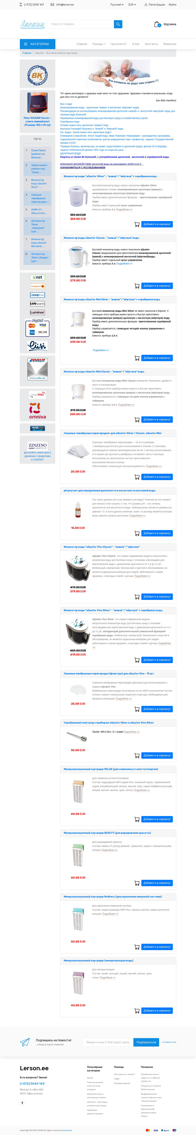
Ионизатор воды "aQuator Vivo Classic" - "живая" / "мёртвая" (102, 547)
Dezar (90, 1078)
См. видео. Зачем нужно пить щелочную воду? (86, 132)
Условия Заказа (122, 1083)
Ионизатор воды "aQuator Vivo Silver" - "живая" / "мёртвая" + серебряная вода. (113, 610)
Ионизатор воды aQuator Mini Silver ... (39, 243)
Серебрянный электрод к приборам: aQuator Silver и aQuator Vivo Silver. (109, 722)
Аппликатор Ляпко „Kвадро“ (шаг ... (40, 258)
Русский (117, 4)
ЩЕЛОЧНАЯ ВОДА (70, 153)
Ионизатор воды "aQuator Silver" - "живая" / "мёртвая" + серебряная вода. (110, 176)
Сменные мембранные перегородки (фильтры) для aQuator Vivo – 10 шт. (109, 673)
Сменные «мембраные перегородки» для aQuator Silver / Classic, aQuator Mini (112, 433)
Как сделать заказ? (124, 1074)
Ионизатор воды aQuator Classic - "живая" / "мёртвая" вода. (101, 238)
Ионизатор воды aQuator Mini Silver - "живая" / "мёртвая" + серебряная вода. (112, 299)
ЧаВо (116, 1079)
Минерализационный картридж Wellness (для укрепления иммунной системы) (113, 896)
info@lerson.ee (65, 4)
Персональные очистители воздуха (95, 1086)
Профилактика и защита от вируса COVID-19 (150, 1078)
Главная (82, 44)
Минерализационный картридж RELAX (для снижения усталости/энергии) (111, 769)
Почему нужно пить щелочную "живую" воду (84, 125)
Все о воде (66, 104)
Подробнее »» (124, 209)
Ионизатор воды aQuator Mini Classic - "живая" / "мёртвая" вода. (104, 371)
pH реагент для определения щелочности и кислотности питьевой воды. (110, 490)
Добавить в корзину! (157, 224)
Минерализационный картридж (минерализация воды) (98, 960)
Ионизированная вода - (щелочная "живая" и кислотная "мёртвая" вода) (99, 107)
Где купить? (119, 44)
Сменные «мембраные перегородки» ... (40, 198)
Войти (172, 4)
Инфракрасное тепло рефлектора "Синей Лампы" (151, 1097)
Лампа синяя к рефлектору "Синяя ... (39, 169)
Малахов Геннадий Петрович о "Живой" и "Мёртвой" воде (91, 128)
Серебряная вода (69, 121)
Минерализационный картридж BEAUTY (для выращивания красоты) (107, 833)
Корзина (170, 24)
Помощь (99, 44)
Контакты (151, 44)
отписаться (169, 1042)
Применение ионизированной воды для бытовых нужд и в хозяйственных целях (104, 118)
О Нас (135, 44)
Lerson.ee (34, 1068)
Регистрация (157, 4)
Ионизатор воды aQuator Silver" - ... (39, 184)
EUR (132, 4)
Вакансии (170, 44)
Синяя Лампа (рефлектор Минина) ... (38, 154)
